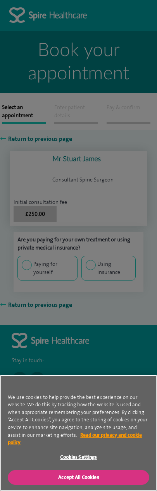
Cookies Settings (78, 465)
